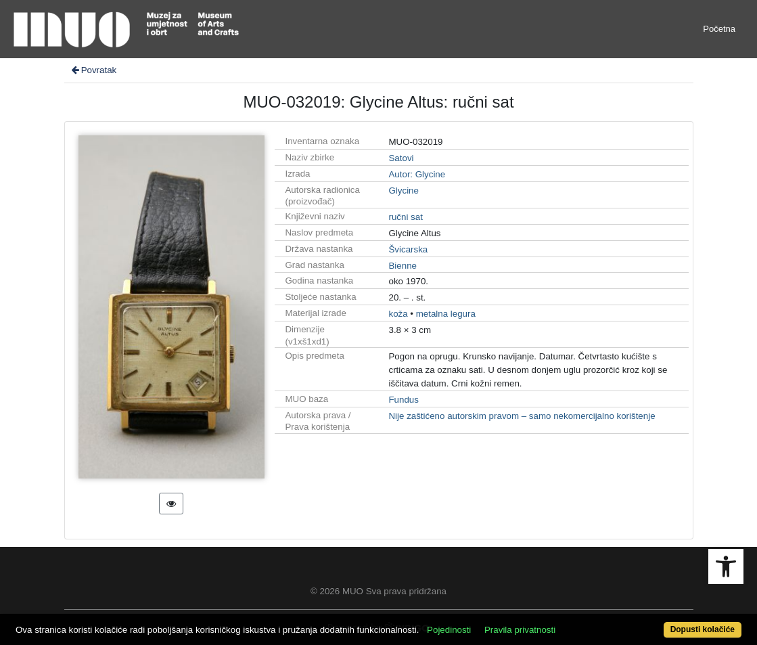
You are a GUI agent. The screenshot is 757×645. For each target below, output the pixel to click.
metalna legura (446, 314)
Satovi (400, 158)
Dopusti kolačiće (702, 629)
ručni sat (405, 217)
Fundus (403, 400)
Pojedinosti (449, 630)
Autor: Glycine (416, 174)
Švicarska (408, 249)
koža (397, 314)
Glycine (403, 190)
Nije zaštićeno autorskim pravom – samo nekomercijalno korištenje (521, 416)
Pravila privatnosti (519, 630)
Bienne (402, 266)
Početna (719, 29)
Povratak (93, 70)
